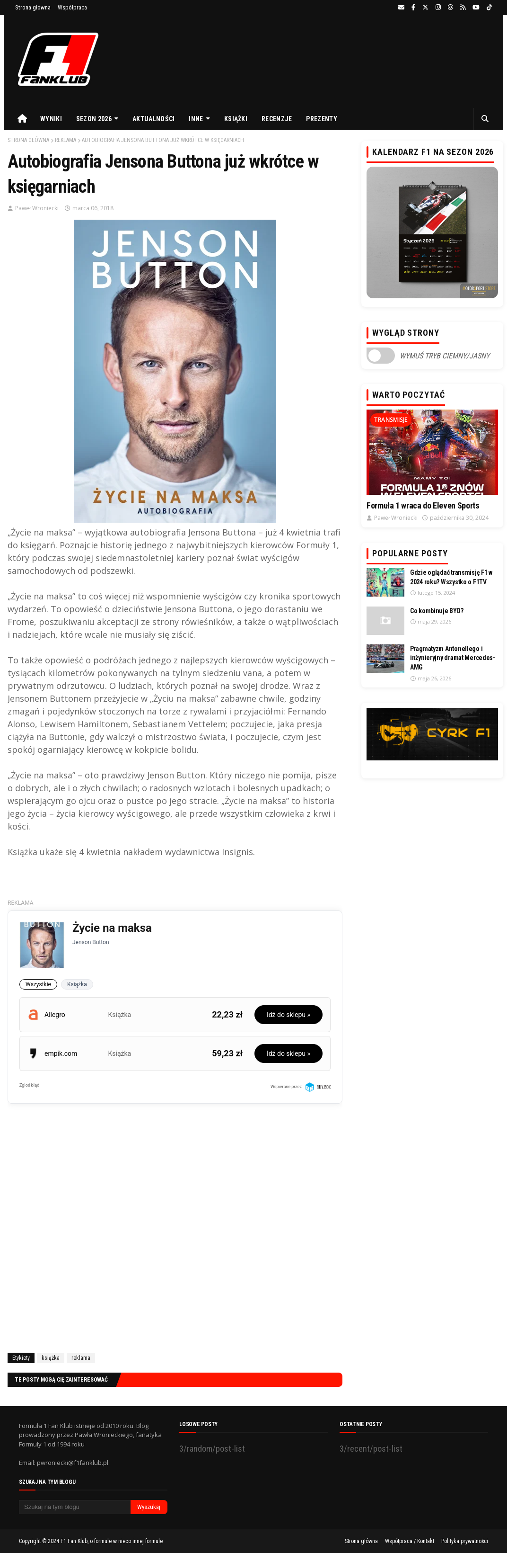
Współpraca (72, 7)
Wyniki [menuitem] (51, 119)
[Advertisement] (175, 1239)
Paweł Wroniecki (37, 208)
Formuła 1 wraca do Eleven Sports (423, 505)
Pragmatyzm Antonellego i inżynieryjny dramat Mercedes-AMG (452, 658)
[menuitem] (22, 119)
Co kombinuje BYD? (436, 611)
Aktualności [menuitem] (153, 119)
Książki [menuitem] (235, 119)
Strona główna (33, 7)
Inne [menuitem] (196, 119)
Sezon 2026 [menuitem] (94, 119)
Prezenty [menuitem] (321, 119)
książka (51, 1358)
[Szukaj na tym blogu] (75, 1507)
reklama (65, 140)
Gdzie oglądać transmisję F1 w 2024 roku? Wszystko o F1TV (451, 577)
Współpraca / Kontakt (409, 1541)
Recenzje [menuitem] (277, 119)
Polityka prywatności (464, 1541)
